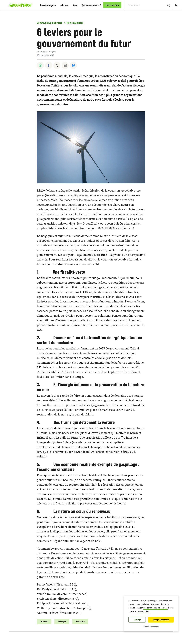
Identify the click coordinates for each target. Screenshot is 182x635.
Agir (75, 5)
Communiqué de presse (49, 23)
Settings (137, 619)
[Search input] (142, 5)
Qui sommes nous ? (91, 5)
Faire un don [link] (112, 5)
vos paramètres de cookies (155, 607)
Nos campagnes (48, 5)
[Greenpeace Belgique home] (19, 5)
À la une (64, 5)
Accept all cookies (161, 619)
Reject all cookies (151, 626)
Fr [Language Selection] (178, 3)
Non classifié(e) (74, 23)
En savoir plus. (143, 611)
